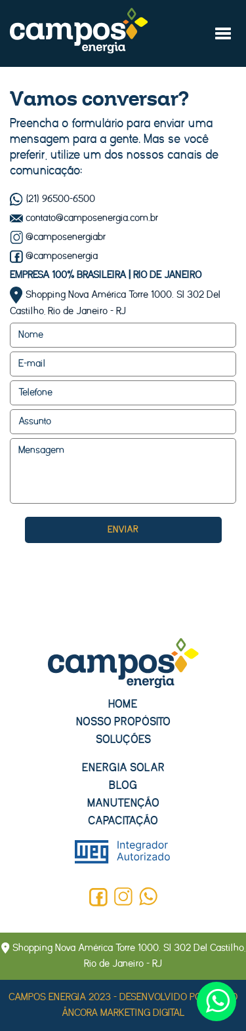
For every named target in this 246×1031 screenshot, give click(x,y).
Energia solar (123, 768)
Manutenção (123, 803)
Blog (123, 785)
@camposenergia (54, 256)
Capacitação (123, 821)
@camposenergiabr (58, 237)
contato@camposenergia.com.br (84, 218)
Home (123, 704)
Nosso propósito (123, 722)
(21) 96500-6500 (52, 199)
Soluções (123, 739)
